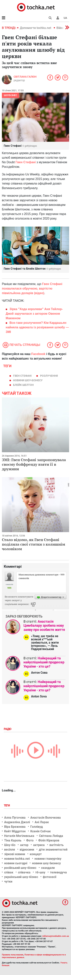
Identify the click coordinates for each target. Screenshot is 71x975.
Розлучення (49, 375)
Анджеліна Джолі (17, 822)
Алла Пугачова (15, 817)
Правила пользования (12, 955)
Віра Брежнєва (15, 827)
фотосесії (49, 877)
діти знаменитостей (53, 849)
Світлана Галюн (25, 76)
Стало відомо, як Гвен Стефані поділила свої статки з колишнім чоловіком (33, 544)
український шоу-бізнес (21, 877)
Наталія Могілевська (19, 836)
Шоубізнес (10, 95)
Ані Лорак (42, 822)
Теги (7, 805)
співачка (24, 872)
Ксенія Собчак (40, 831)
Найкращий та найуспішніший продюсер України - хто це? (43, 662)
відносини (27, 849)
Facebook (38, 354)
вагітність (56, 845)
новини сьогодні (15, 863)
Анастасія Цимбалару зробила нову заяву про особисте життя (44, 625)
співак (8, 872)
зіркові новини (14, 854)
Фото (30, 840)
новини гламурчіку (47, 858)
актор (24, 845)
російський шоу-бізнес (20, 868)
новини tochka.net (17, 858)
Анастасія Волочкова (45, 817)
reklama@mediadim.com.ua (55, 936)
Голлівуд (36, 827)
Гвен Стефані (22, 375)
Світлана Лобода (51, 836)
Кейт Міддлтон (15, 831)
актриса (39, 845)
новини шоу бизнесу (46, 863)
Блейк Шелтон (23, 384)
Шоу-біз (9, 845)
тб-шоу (40, 872)
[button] (58, 18)
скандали (48, 868)
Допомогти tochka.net (36, 28)
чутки (8, 881)
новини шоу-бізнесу (28, 380)
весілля (9, 849)
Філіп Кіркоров (48, 840)
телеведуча (58, 872)
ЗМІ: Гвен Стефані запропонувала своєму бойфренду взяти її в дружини (34, 464)
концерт (36, 854)
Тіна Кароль (12, 840)
